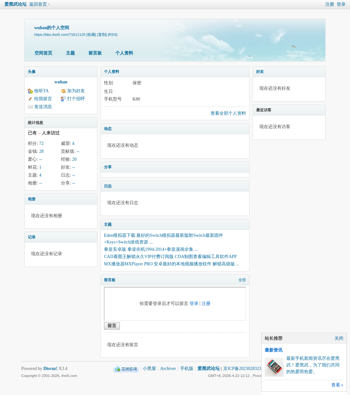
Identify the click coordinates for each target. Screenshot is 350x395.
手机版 (186, 368)
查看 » (337, 385)
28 (41, 151)
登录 (341, 4)
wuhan (61, 82)
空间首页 (43, 53)
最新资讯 (273, 350)
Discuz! (50, 368)
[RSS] (112, 34)
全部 (242, 280)
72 (41, 143)
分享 (108, 167)
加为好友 (76, 90)
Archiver (168, 368)
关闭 (338, 338)
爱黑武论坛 (15, 4)
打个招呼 (76, 98)
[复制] (102, 34)
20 (74, 159)
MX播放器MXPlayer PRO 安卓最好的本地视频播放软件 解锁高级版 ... (171, 264)
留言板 (95, 53)
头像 (32, 71)
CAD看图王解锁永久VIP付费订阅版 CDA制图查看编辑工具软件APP (170, 256)
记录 (32, 237)
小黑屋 (149, 368)
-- (77, 151)
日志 (108, 186)
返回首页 (38, 4)
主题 (70, 53)
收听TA (41, 90)
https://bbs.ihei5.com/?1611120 (59, 34)
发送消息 (43, 106)
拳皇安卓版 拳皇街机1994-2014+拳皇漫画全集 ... (151, 249)
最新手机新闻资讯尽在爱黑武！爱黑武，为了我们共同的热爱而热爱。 (313, 365)
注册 (329, 4)
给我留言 (43, 98)
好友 (260, 71)
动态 (108, 128)
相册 (32, 199)
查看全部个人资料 (228, 113)
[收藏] (91, 34)
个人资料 (124, 53)
